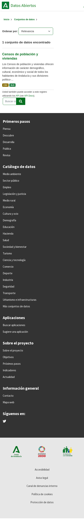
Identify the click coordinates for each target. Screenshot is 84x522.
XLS (12, 85)
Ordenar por (9, 31)
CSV (5, 85)
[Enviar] (20, 101)
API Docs (29, 95)
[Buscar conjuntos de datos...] (14, 101)
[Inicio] (6, 19)
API (17, 95)
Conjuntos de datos (24, 19)
